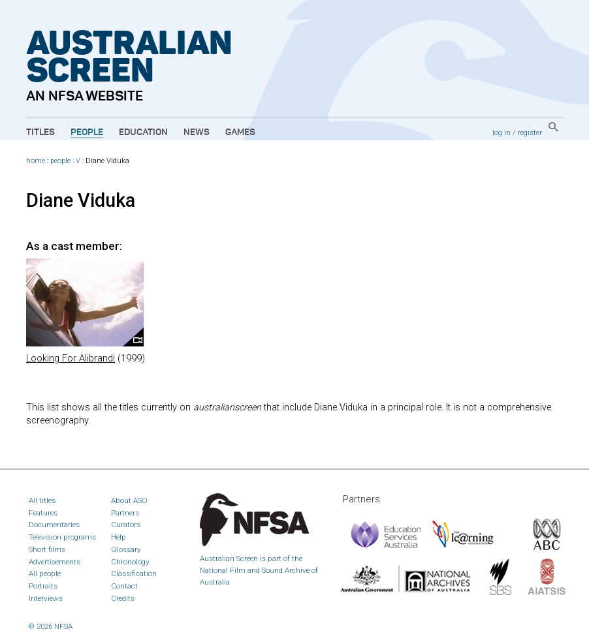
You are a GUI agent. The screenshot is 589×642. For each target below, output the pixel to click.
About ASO (129, 500)
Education (143, 132)
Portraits (43, 585)
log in (501, 132)
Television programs (62, 537)
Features (43, 512)
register (530, 132)
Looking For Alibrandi (70, 358)
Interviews (46, 598)
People (87, 132)
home (35, 161)
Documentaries (54, 524)
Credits (123, 598)
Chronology (130, 561)
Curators (125, 524)
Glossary (126, 549)
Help (118, 537)
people (60, 161)
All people (45, 573)
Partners (125, 512)
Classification (134, 573)
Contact (124, 585)
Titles (40, 132)
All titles (42, 500)
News (196, 132)
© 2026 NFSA (50, 626)
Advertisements (54, 561)
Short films (47, 549)
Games (240, 132)
